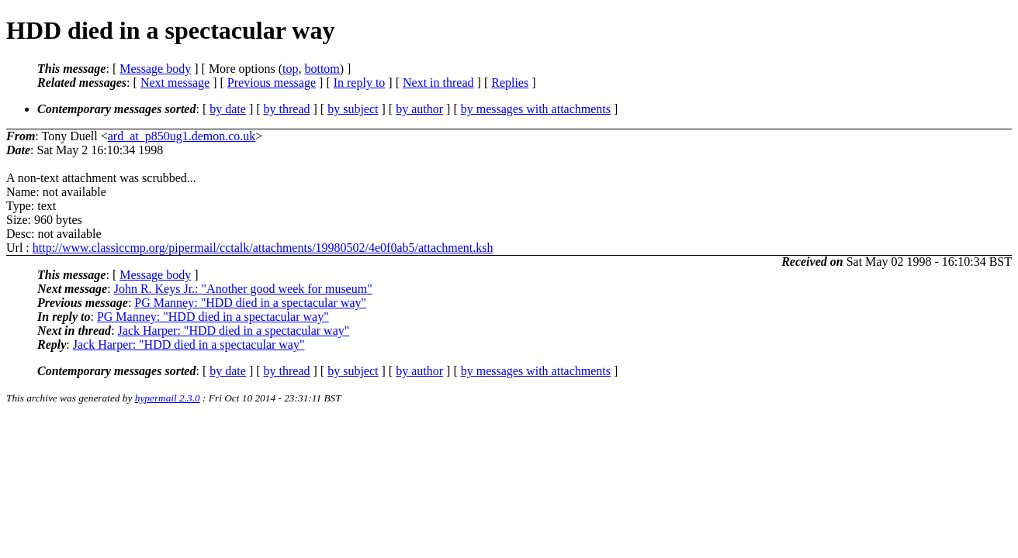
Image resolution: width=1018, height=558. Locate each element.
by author (419, 108)
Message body (155, 68)
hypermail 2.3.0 (167, 398)
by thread (287, 108)
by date (227, 108)
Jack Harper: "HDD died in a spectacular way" (234, 330)
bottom (321, 68)
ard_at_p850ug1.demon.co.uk (182, 136)
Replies (509, 82)
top (290, 68)
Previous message (271, 82)
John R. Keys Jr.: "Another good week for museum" (243, 288)
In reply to (360, 82)
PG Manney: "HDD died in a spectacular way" (250, 302)
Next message (174, 82)
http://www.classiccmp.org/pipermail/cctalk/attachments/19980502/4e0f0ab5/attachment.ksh (263, 247)
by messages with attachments (536, 108)
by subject (352, 108)
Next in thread (438, 82)
